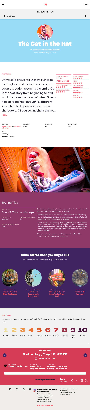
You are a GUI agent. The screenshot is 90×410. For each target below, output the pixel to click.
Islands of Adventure (51, 49)
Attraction (36, 49)
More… (4, 115)
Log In (85, 4)
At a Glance (11, 16)
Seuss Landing (7, 126)
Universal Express (8, 136)
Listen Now (46, 405)
